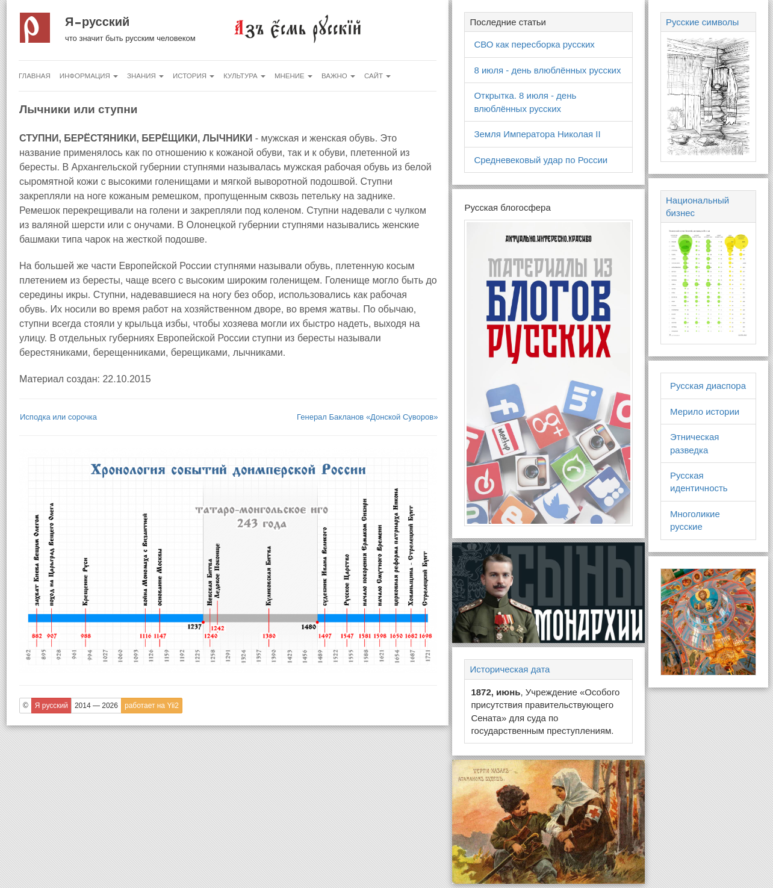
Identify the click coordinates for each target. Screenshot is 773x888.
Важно (338, 75)
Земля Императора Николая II (537, 134)
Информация (89, 75)
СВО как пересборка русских (534, 44)
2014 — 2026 (96, 705)
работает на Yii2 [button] (152, 705)
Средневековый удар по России (540, 160)
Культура (244, 75)
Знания (145, 75)
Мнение (293, 75)
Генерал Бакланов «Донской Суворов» (367, 416)
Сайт (377, 75)
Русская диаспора (708, 385)
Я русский (97, 21)
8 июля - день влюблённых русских (547, 70)
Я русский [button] (51, 705)
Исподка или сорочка (58, 416)
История (193, 75)
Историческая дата (510, 669)
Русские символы (702, 22)
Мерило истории (704, 411)
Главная (35, 75)
